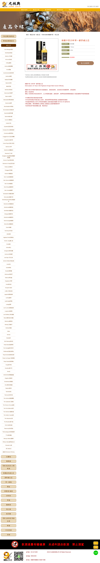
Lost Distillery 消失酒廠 (8, 314)
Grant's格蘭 (8, 227)
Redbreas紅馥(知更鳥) (9, 351)
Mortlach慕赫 (9, 328)
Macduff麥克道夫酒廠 (8, 317)
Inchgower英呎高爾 (8, 250)
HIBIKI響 (9, 234)
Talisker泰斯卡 (8, 388)
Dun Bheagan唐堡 (8, 49)
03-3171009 (34, 552)
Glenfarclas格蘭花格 (8, 207)
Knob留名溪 (8, 284)
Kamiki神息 (8, 267)
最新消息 (60, 10)
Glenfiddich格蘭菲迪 (8, 210)
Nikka (8, 331)
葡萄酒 (8, 461)
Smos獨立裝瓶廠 (8, 384)
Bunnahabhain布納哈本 (8, 109)
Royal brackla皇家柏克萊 (8, 354)
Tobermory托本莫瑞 (8, 428)
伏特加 (8, 496)
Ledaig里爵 (8, 304)
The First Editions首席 (9, 408)
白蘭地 (8, 457)
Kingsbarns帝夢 (8, 281)
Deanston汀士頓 (8, 153)
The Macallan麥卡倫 (8, 421)
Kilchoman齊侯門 (8, 274)
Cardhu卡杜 (8, 123)
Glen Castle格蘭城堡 (8, 177)
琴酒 (8, 500)
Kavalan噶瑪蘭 (8, 271)
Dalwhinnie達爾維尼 (8, 150)
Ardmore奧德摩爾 (9, 66)
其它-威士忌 (8, 448)
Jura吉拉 (9, 264)
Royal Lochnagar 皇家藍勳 (9, 358)
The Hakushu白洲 (9, 418)
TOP (95, 547)
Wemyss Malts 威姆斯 (9, 438)
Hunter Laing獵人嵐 (8, 240)
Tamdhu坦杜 (8, 391)
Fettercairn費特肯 (8, 166)
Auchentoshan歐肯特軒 (8, 73)
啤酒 (8, 525)
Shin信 (8, 371)
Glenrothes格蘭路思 (8, 224)
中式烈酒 (8, 530)
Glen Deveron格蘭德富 (8, 180)
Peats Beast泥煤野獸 (8, 344)
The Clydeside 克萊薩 (9, 401)
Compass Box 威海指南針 (8, 129)
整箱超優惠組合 (8, 41)
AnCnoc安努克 (8, 59)
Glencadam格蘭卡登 (8, 197)
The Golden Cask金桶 (9, 415)
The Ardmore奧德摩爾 (9, 398)
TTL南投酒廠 (8, 435)
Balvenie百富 (9, 83)
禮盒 (8, 486)
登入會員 (95, 6)
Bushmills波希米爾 (8, 113)
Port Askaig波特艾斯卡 (9, 348)
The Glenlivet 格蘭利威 (8, 411)
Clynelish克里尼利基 (8, 126)
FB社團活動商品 (8, 36)
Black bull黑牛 (8, 96)
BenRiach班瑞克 (8, 89)
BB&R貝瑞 (8, 86)
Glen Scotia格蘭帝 (8, 190)
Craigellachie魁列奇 (8, 140)
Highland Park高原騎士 (8, 237)
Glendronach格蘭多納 (9, 203)
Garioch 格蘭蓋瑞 (8, 173)
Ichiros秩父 (8, 247)
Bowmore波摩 (8, 103)
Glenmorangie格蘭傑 (8, 220)
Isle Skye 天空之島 (8, 257)
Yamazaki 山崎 (8, 445)
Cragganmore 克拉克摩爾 (8, 136)
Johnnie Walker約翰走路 (8, 260)
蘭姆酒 (8, 505)
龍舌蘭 (8, 514)
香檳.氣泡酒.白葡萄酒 (9, 467)
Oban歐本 (8, 338)
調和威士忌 (8, 477)
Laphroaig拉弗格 (8, 301)
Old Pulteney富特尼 (8, 341)
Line (95, 553)
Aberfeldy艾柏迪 (8, 52)
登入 (95, 543)
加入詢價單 (85, 63)
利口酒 (8, 509)
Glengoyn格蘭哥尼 (8, 214)
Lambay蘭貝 (8, 297)
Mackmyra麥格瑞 (8, 321)
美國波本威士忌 (8, 473)
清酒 (8, 534)
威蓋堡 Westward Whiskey (9, 452)
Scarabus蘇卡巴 (8, 368)
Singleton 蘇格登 (8, 378)
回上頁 (57, 34)
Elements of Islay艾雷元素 (9, 163)
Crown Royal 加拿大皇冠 (8, 143)
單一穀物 (8, 482)
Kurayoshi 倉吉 (8, 287)
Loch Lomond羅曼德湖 (9, 307)
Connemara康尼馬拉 (8, 133)
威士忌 (8, 45)
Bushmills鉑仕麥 (8, 116)
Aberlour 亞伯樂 (8, 56)
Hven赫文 (8, 244)
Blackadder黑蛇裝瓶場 (9, 99)
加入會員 (89, 6)
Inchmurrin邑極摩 (8, 254)
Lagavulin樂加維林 (8, 294)
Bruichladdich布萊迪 (8, 106)
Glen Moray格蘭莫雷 (8, 187)
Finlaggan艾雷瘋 (8, 170)
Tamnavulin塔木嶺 (9, 395)
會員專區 (48, 10)
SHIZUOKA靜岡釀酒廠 (8, 374)
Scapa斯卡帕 (9, 364)
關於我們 (24, 10)
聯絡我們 (72, 10)
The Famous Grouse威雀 (8, 405)
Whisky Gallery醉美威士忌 (9, 441)
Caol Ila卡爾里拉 (8, 119)
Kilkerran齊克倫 (8, 277)
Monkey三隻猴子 (8, 324)
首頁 (27, 34)
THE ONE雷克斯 (8, 425)
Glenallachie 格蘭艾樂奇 (8, 193)
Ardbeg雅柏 (8, 62)
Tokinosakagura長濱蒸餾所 (8, 431)
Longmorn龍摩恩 (8, 311)
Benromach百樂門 (8, 93)
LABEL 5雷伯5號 (8, 291)
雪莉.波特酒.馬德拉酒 (9, 520)
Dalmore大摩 (8, 146)
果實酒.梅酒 (8, 491)
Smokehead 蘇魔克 (8, 381)
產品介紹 (36, 10)
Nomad (8, 334)
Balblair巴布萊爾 (8, 79)
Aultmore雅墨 (9, 76)
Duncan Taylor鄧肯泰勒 (8, 160)
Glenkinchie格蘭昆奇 (8, 217)
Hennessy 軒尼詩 (8, 230)
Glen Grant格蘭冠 (9, 183)
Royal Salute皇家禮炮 (9, 361)
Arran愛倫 (8, 69)
